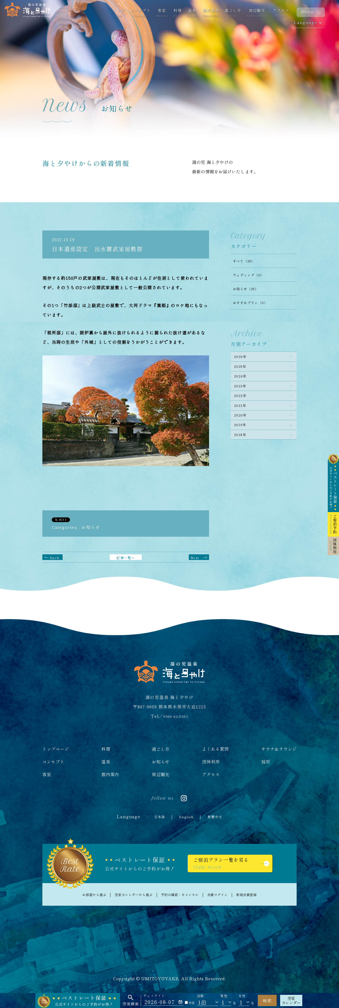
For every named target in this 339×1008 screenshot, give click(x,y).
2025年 (242, 370)
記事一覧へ (125, 557)
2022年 (242, 408)
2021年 (242, 420)
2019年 (242, 445)
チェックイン (154, 996)
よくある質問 (215, 749)
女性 (242, 996)
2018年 (242, 458)
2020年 (242, 433)
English (186, 816)
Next (196, 557)
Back (55, 557)
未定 (190, 1002)
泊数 (200, 996)
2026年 (242, 358)
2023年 (242, 395)
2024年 (242, 383)
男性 (224, 996)
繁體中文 (219, 816)
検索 (267, 1000)
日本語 (155, 816)
